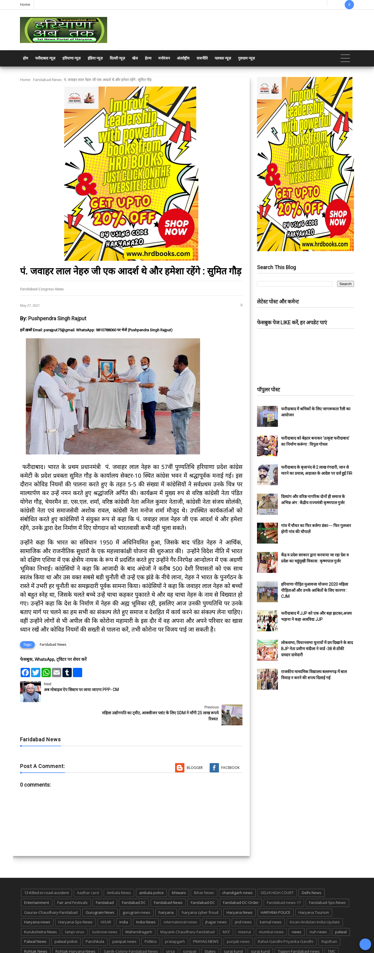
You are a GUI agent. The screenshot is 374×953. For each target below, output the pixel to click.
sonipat (189, 928)
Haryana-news (37, 898)
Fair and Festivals (72, 879)
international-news (180, 898)
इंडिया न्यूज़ (95, 58)
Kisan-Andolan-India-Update (315, 898)
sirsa (170, 928)
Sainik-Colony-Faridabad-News (131, 928)
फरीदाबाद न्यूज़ (45, 58)
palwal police (66, 918)
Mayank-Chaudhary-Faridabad (187, 908)
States (210, 928)
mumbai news (271, 908)
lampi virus (74, 908)
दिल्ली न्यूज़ (117, 58)
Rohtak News (35, 928)
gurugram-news (136, 889)
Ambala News (119, 869)
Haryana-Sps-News (75, 898)
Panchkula (95, 918)
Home (25, 4)
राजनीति (202, 58)
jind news (243, 898)
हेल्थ (148, 58)
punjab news (238, 918)
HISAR (106, 898)
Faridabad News (47, 79)
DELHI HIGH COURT (277, 869)
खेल (135, 58)
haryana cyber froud (200, 889)
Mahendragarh (138, 908)
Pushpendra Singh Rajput (57, 318)
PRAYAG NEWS (206, 918)
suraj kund (233, 928)
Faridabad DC (134, 879)
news (296, 908)
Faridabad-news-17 (284, 879)
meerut (244, 908)
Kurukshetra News (40, 908)
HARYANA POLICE (275, 889)
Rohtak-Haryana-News (75, 928)
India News (146, 898)
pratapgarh (175, 918)
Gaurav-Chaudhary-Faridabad (51, 889)
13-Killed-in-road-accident (46, 869)
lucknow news (104, 908)
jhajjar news (216, 898)
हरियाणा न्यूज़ (71, 58)
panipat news (124, 918)
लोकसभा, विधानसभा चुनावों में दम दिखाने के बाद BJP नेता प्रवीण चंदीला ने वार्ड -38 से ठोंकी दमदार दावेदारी (317, 648)
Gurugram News (100, 889)
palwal (341, 908)
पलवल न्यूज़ (223, 58)
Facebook (230, 744)
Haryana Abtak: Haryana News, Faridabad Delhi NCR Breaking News (75, 947)
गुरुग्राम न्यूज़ (246, 58)
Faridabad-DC (203, 879)
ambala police (151, 869)
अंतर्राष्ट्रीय (183, 58)
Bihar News (204, 869)
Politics (151, 918)
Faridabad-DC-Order (241, 879)
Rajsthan (329, 918)
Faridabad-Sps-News (327, 879)
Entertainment (36, 879)
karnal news (271, 898)
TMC (331, 928)
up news (31, 938)
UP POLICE (56, 938)
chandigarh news (237, 869)
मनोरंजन (164, 58)
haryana (166, 889)
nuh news (318, 908)
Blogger (195, 744)
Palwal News (35, 918)
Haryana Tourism (314, 889)
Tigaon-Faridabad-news (299, 928)
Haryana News (239, 889)
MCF (226, 908)
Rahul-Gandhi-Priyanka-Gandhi (285, 918)
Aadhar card (88, 869)
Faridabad (105, 879)
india (123, 898)
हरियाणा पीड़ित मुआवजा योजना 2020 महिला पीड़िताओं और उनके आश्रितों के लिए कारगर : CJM (314, 590)
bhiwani (179, 869)
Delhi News (311, 869)
